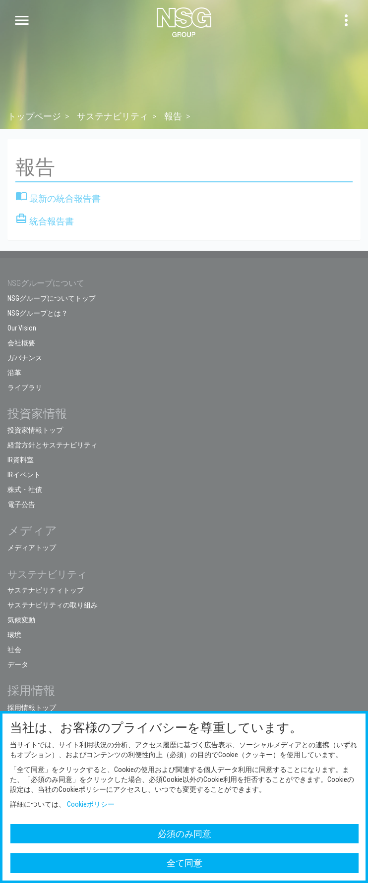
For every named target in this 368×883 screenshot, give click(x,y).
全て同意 (184, 863)
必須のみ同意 (184, 833)
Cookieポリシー (91, 804)
